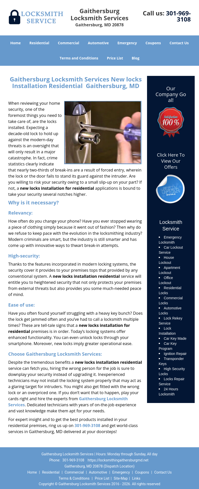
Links (136, 478)
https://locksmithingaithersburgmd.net (118, 460)
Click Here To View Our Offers (171, 161)
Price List (115, 58)
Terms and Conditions (79, 58)
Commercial (68, 42)
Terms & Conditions (74, 478)
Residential (39, 42)
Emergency (127, 42)
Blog (135, 58)
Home (15, 42)
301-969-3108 (178, 16)
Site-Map (121, 478)
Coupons (153, 42)
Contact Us (179, 42)
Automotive (98, 42)
